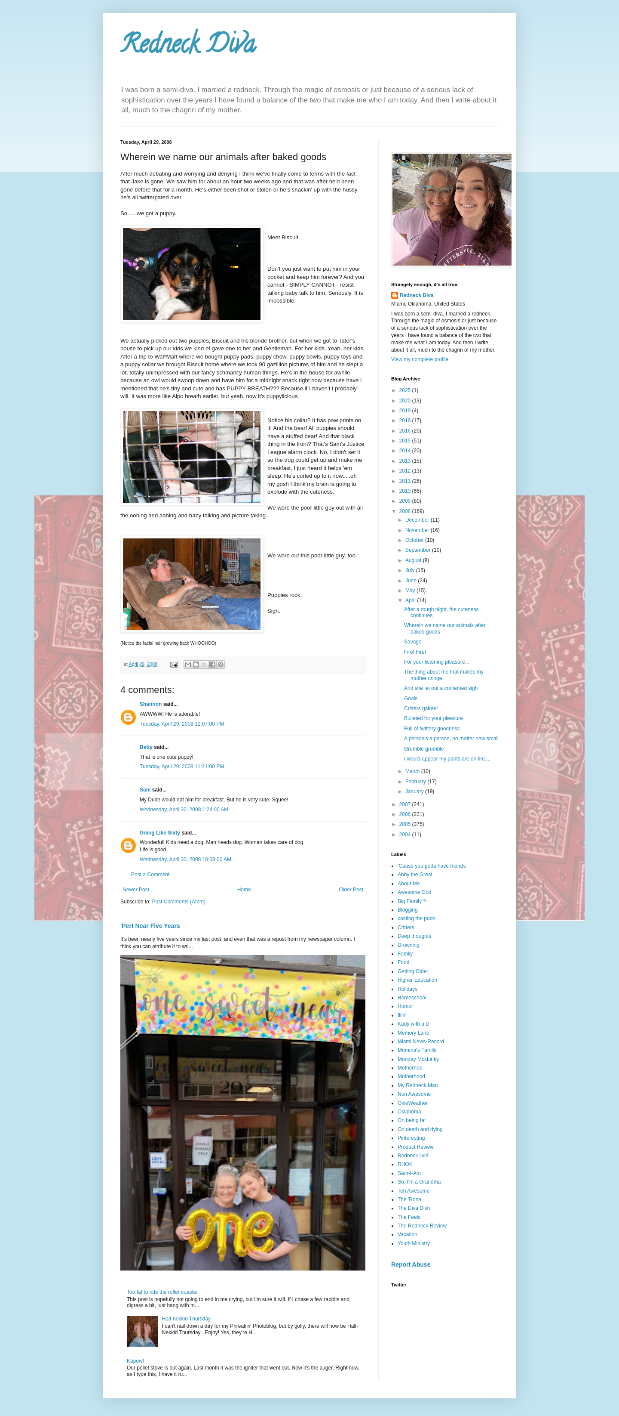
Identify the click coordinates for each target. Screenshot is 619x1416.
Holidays (407, 989)
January (415, 791)
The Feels (409, 1217)
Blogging (408, 910)
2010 (405, 491)
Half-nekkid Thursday (186, 1319)
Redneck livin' (413, 1156)
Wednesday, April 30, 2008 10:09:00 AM (185, 859)
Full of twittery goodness (432, 729)
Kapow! (135, 1361)
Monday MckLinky (418, 1059)
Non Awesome (414, 1094)
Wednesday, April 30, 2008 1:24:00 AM (184, 810)
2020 (405, 401)
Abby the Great (415, 875)
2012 (405, 471)
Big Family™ (412, 901)
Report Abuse (410, 1264)
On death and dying (420, 1129)
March (413, 771)
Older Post (351, 890)
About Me (409, 884)
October (415, 540)
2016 (405, 431)
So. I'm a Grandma (419, 1182)
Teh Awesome (414, 1191)
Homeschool (412, 998)
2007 (405, 804)
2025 (405, 390)
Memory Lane (413, 1033)
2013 (405, 461)
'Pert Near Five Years (150, 925)
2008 (405, 511)
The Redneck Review (422, 1226)
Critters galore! (421, 708)
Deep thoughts (414, 936)
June (411, 581)
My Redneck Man (418, 1085)
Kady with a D (413, 1024)
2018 (405, 420)
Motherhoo (410, 1068)
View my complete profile (419, 359)
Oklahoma (409, 1112)
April (411, 600)
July (410, 570)
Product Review (416, 1147)
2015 (405, 441)
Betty (146, 747)
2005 (405, 824)
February (416, 782)
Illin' (402, 1015)
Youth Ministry (414, 1243)
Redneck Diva (187, 47)
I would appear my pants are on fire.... (447, 759)
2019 (405, 411)
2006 (405, 814)
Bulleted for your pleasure (433, 718)
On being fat (412, 1120)
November (418, 530)
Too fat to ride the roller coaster (162, 1292)
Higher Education (417, 980)
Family (405, 954)
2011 (405, 481)
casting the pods (416, 918)
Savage (413, 642)
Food (403, 962)
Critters (406, 927)
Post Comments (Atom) (178, 902)
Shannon (151, 704)
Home (244, 890)
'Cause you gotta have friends (432, 866)
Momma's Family (417, 1050)
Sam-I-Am (409, 1173)
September (418, 550)
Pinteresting (411, 1138)
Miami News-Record (421, 1042)
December (418, 520)
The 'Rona (409, 1199)
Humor (405, 1006)
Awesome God (415, 892)
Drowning (409, 945)
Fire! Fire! (415, 652)
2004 (405, 835)
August (414, 560)
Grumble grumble (424, 749)
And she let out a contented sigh (441, 688)
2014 (405, 451)
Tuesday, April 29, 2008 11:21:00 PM (182, 767)
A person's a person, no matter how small (451, 739)
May (411, 590)
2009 (405, 501)
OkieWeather (413, 1103)
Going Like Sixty (160, 833)
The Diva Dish (414, 1208)
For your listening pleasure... (436, 662)
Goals (410, 699)
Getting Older (413, 971)
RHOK (405, 1164)
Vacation (407, 1234)
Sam (145, 790)
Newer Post (136, 890)
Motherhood (411, 1076)
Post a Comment (150, 875)
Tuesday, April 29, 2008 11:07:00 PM (182, 724)
